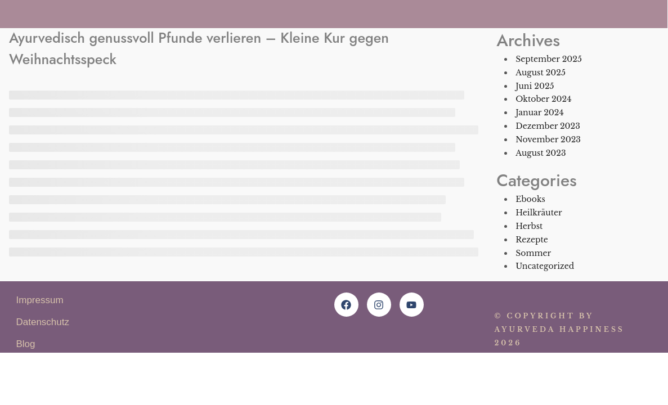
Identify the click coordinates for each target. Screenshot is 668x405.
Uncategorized (544, 266)
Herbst (529, 226)
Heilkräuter (538, 213)
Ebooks (530, 199)
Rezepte (531, 240)
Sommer (533, 253)
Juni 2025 (534, 86)
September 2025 (548, 59)
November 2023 (548, 139)
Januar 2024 (539, 112)
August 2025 (540, 73)
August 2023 (540, 153)
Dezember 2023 (547, 126)
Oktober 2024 (543, 99)
